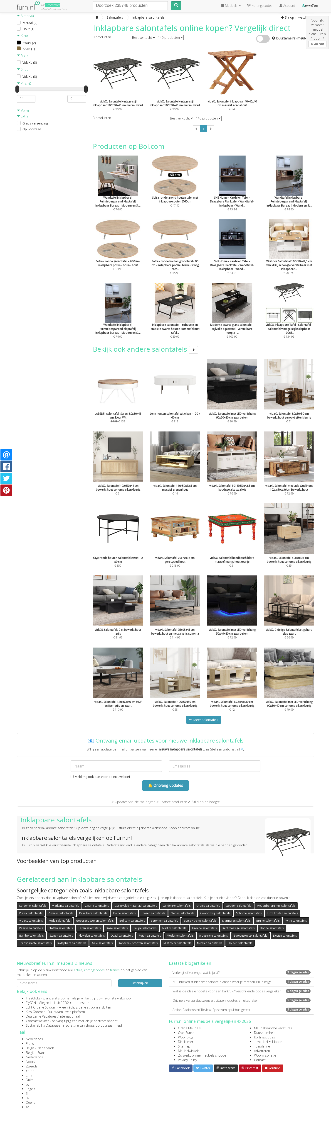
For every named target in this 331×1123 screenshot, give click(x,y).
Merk (22, 55)
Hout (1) (28, 29)
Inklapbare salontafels (71, 943)
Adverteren (262, 1051)
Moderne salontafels (180, 936)
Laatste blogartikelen (190, 963)
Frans (30, 1043)
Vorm (23, 110)
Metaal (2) (29, 23)
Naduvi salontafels (174, 928)
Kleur (22, 36)
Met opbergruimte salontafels (276, 906)
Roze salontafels (117, 928)
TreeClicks (33, 998)
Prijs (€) (24, 83)
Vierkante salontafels (65, 906)
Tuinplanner (262, 1046)
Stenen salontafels (182, 913)
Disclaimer (185, 1042)
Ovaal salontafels (122, 936)
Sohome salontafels (249, 913)
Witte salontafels (296, 921)
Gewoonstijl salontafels (215, 913)
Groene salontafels (204, 928)
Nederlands (34, 1039)
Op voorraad (31, 129)
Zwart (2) (29, 43)
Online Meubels (189, 1028)
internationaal (69, 1016)
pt (27, 1084)
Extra (22, 116)
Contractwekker (37, 1021)
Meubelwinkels (188, 1051)
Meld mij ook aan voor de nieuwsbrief (100, 777)
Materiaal (26, 16)
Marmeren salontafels (236, 921)
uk (27, 1098)
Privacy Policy (187, 1060)
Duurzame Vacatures (41, 1016)
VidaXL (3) (29, 62)
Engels (30, 1089)
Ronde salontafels (272, 928)
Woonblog (185, 1037)
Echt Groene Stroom (41, 1007)
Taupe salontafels (144, 928)
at (27, 1107)
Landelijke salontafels (176, 906)
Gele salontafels (102, 943)
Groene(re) (52, 5)
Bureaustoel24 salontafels (250, 936)
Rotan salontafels (150, 936)
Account (287, 5)
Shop (23, 69)
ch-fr (29, 1075)
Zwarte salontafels (97, 906)
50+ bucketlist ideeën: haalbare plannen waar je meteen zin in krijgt (242, 982)
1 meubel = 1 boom (268, 1042)
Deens (30, 1102)
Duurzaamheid (265, 1032)
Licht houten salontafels (282, 913)
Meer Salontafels (203, 720)
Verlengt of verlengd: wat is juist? (242, 972)
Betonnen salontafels (164, 921)
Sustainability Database (43, 1025)
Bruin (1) (28, 48)
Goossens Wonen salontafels (95, 921)
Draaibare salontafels (93, 913)
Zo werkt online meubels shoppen (203, 1055)
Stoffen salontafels (61, 928)
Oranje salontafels (208, 906)
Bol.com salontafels (132, 921)
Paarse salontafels (31, 928)
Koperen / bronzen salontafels (138, 943)
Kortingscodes (264, 1037)
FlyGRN (31, 1003)
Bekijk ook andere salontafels (145, 349)
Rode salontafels (59, 921)
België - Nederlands (40, 1048)
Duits (29, 1080)
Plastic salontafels (30, 913)
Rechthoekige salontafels (238, 928)
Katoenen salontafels (32, 906)
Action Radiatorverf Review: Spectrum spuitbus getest (242, 1010)
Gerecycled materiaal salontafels (136, 906)
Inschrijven (140, 983)
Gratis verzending (35, 123)
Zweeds (31, 1066)
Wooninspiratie (265, 1055)
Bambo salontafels (31, 936)
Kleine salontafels (124, 913)
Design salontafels (285, 936)
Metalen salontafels (209, 943)
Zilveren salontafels (60, 913)
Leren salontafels (90, 928)
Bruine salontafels (267, 921)
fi (26, 1093)
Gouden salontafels (238, 906)
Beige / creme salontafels (200, 921)
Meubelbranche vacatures (273, 1028)
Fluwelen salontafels (92, 936)
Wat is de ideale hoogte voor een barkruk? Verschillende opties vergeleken (242, 991)
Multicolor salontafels (177, 943)
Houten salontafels (240, 943)
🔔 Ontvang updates (165, 785)
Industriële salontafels (213, 936)
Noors (30, 1062)
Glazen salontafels (153, 913)
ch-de (30, 1071)
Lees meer (317, 43)
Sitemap (184, 1046)
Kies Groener (35, 1012)
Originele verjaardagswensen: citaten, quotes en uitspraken (242, 1000)
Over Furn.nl (186, 1032)
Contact (260, 1060)
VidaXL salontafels (31, 921)
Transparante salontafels (35, 943)
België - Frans (35, 1052)
